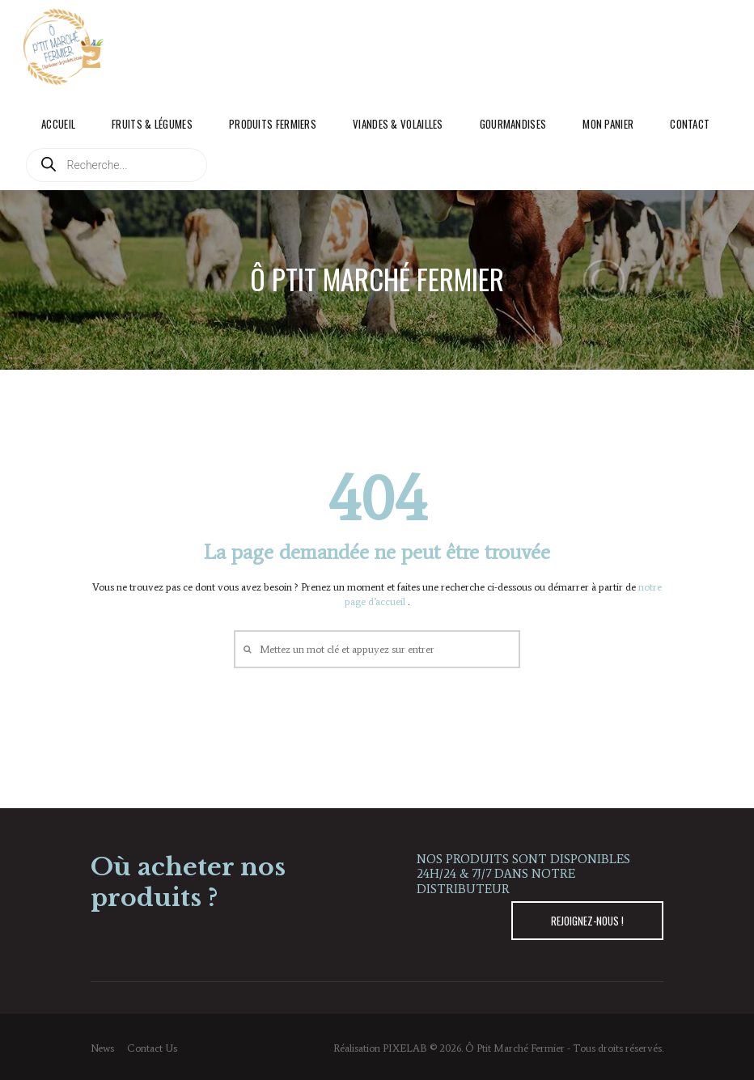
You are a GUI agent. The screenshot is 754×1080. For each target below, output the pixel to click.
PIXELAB (405, 1048)
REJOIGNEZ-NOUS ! (587, 921)
